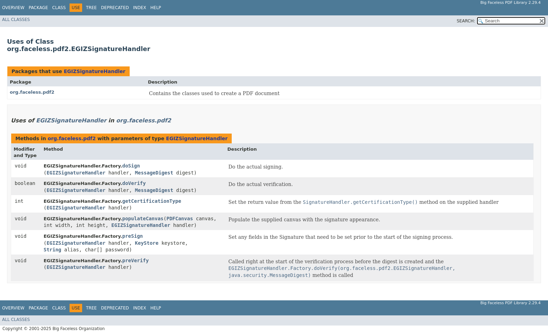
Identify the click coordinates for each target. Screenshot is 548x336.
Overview (13, 7)
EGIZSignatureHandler (94, 71)
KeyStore (146, 243)
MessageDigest (154, 173)
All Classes (16, 19)
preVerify (135, 260)
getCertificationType (151, 201)
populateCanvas (143, 218)
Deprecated (115, 7)
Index (139, 7)
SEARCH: (466, 21)
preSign (132, 236)
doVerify (134, 183)
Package (38, 7)
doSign (131, 166)
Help (155, 7)
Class (59, 7)
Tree (91, 7)
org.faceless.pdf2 (32, 92)
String (53, 249)
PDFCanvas (179, 218)
